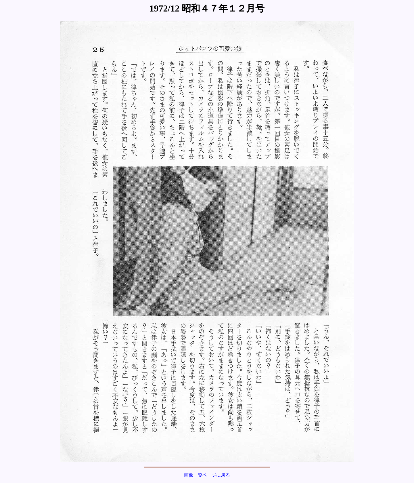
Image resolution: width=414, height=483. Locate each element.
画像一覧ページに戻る (207, 475)
